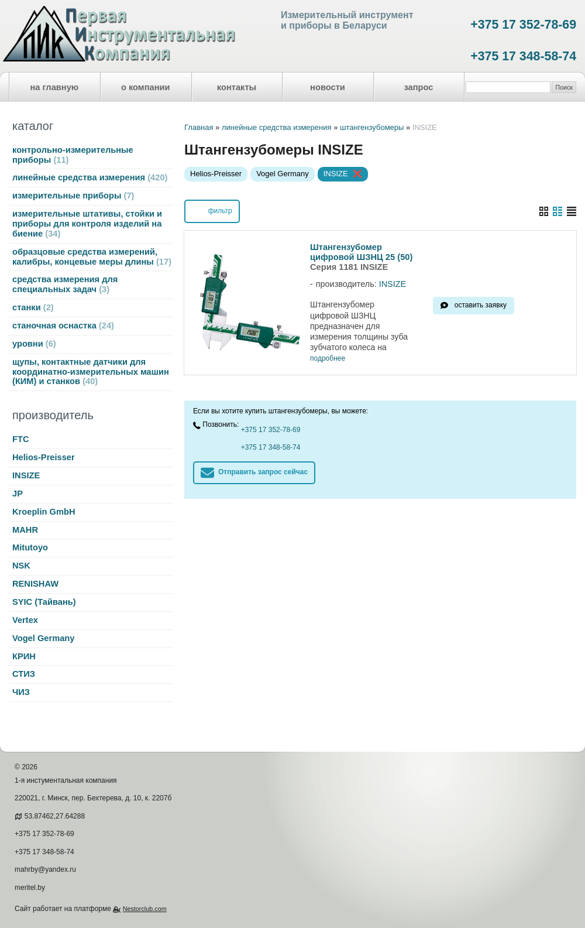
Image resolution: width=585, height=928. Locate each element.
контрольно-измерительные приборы (72, 155)
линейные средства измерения (89, 177)
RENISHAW (35, 583)
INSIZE (26, 475)
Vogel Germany (43, 638)
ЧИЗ (21, 692)
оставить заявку (481, 305)
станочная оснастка (63, 325)
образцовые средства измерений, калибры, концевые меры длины (91, 256)
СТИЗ (23, 674)
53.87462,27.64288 (55, 816)
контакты (236, 87)
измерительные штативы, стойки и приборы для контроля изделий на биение (87, 223)
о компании (145, 87)
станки (33, 307)
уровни (34, 343)
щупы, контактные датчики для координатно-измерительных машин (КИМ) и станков (90, 371)
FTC (20, 439)
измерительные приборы (73, 195)
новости (327, 87)
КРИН (24, 656)
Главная (198, 127)
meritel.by (30, 888)
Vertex (25, 620)
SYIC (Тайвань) (44, 602)
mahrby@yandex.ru (45, 869)
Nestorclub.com (145, 908)
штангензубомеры (372, 127)
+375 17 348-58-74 (523, 56)
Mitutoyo (30, 547)
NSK (21, 565)
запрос (418, 87)
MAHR (25, 530)
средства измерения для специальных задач (65, 284)
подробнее (327, 358)
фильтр (212, 210)
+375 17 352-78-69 (523, 25)
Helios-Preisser (43, 457)
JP (17, 493)
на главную (54, 87)
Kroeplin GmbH (43, 511)
